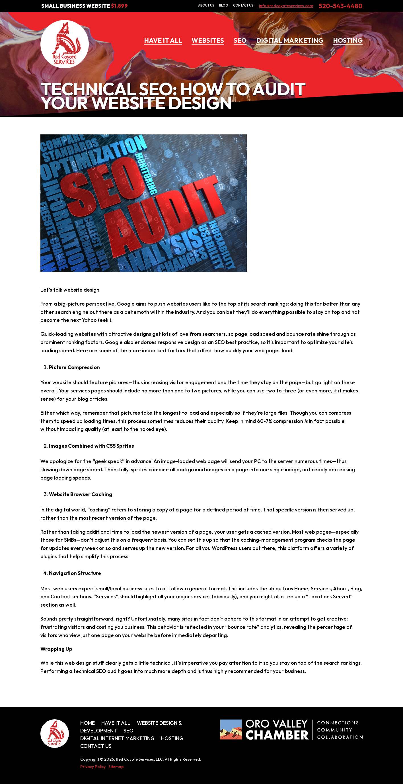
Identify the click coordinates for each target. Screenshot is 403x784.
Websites (208, 40)
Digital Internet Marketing (117, 738)
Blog (223, 5)
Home (87, 723)
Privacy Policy (93, 766)
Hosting (348, 40)
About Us (206, 5)
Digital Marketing (289, 40)
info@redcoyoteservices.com (286, 5)
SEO (240, 40)
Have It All (163, 40)
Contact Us (243, 5)
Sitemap (116, 766)
